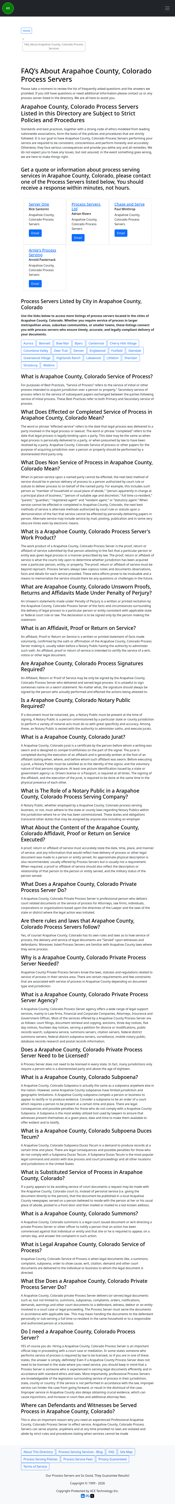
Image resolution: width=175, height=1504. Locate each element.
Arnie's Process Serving (42, 252)
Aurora (28, 343)
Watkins (49, 365)
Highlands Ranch (68, 358)
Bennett (44, 343)
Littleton (113, 358)
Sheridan (131, 358)
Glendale (134, 350)
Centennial (96, 343)
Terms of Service (35, 1466)
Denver (78, 350)
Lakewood (93, 358)
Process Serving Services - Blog (81, 1452)
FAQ (111, 1452)
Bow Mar (62, 343)
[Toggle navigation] (167, 8)
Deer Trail (61, 350)
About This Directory (38, 1452)
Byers (79, 343)
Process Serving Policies (41, 1459)
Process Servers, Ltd (86, 206)
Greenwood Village (37, 358)
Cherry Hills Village (123, 343)
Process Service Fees (78, 1459)
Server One (39, 204)
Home (26, 31)
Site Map (126, 1452)
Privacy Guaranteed (112, 1459)
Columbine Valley (36, 350)
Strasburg (31, 365)
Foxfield (117, 350)
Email (35, 233)
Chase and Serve (130, 204)
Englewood (98, 350)
